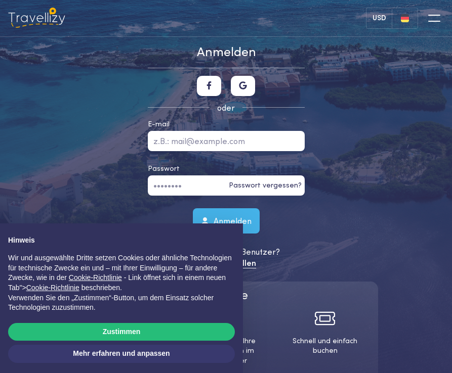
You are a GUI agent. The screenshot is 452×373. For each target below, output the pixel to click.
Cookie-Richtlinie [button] (95, 277)
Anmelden (226, 220)
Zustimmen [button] (122, 332)
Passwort (164, 168)
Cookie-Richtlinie (52, 288)
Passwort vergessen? (265, 185)
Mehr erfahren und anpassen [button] (121, 353)
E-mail (159, 123)
